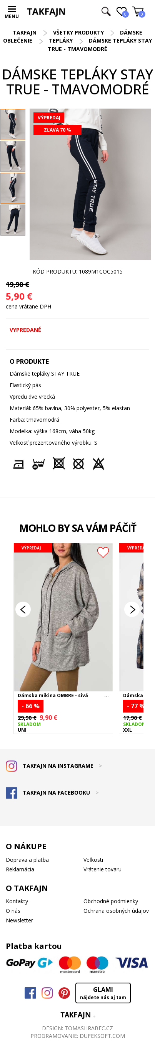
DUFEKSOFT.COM (102, 1035)
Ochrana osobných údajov (116, 910)
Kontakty (17, 901)
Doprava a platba (27, 859)
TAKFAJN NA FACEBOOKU (52, 792)
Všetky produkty (78, 32)
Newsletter (19, 920)
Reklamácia (20, 869)
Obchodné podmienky (110, 901)
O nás (13, 910)
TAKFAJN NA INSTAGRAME (54, 765)
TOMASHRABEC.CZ (89, 1028)
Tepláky (61, 40)
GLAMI (103, 993)
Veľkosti (93, 859)
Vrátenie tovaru (102, 869)
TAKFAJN (25, 32)
